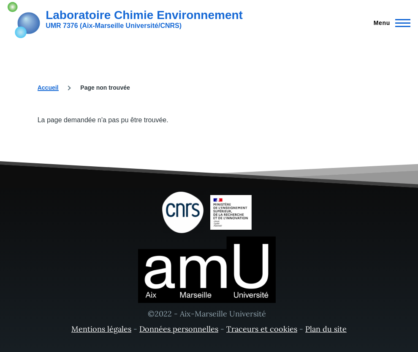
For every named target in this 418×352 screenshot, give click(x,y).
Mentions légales (101, 329)
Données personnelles (178, 329)
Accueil (48, 87)
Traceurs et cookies (261, 329)
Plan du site (326, 329)
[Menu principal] (389, 22)
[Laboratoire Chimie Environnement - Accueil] (125, 19)
